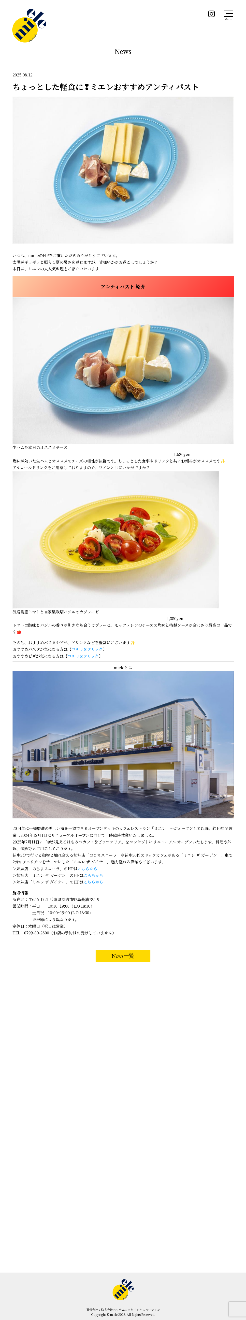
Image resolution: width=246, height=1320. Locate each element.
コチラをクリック (87, 649)
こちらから (87, 868)
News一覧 (123, 955)
